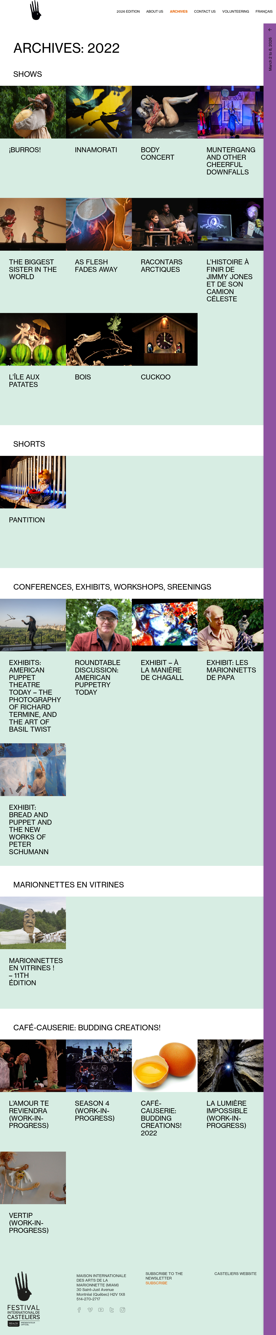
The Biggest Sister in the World (33, 269)
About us (154, 11)
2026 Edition (128, 11)
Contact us (205, 11)
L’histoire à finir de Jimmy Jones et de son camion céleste (230, 280)
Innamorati (96, 150)
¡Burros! (25, 150)
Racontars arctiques (162, 266)
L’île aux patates (24, 381)
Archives (179, 11)
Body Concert (158, 153)
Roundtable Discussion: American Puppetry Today (97, 677)
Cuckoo (156, 377)
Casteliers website (235, 1273)
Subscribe (156, 1283)
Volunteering (235, 11)
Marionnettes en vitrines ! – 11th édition (36, 972)
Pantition (27, 520)
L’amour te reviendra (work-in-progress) (29, 1114)
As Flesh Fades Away (96, 266)
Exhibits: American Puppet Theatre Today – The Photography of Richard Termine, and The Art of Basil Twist (35, 696)
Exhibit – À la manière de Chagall (162, 670)
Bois (83, 377)
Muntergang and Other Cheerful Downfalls (231, 161)
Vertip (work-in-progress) (29, 1222)
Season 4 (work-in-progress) (95, 1110)
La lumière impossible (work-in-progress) (227, 1114)
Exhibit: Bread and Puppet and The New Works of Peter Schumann (30, 829)
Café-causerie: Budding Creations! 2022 (161, 1118)
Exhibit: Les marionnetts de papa (231, 670)
